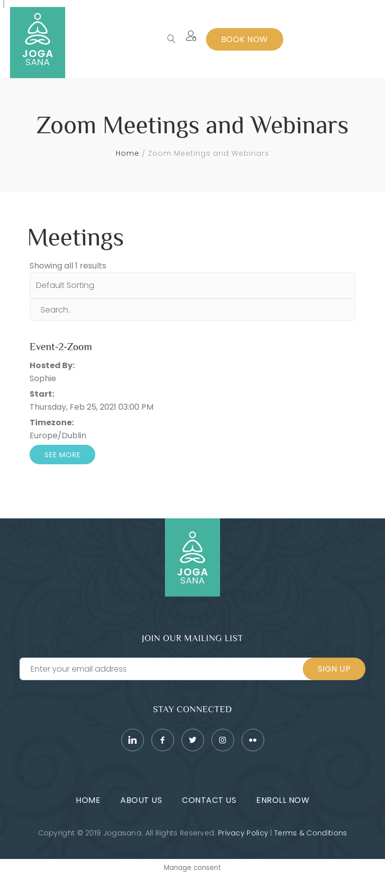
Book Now (244, 39)
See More (62, 455)
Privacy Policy (243, 833)
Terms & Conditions (310, 833)
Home (127, 153)
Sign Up (334, 669)
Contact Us (209, 800)
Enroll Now (282, 800)
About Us (141, 800)
